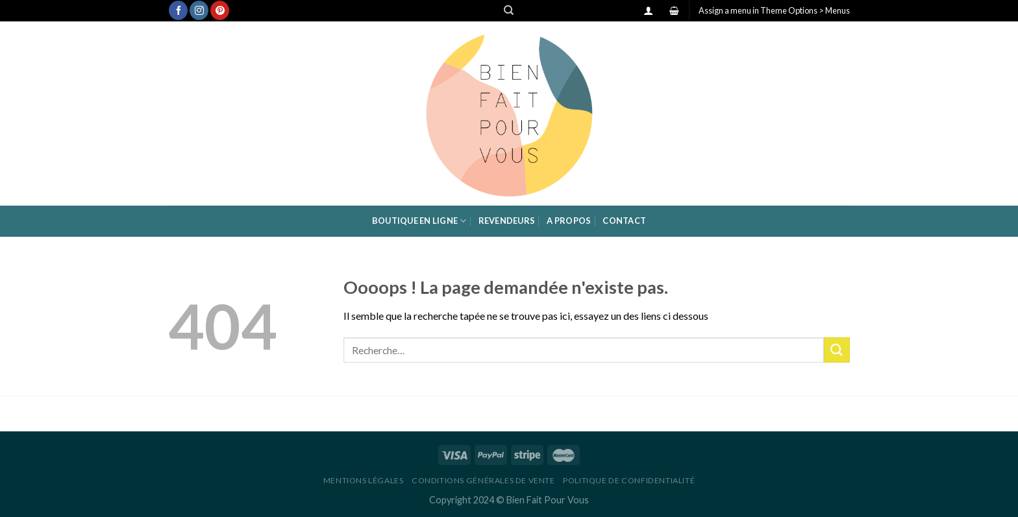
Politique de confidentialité (629, 480)
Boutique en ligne (419, 221)
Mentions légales (363, 480)
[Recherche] (509, 10)
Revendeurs (507, 220)
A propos (569, 220)
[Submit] (837, 350)
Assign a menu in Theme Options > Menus (774, 10)
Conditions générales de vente (483, 480)
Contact (624, 220)
